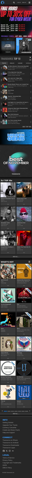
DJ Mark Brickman (13, 116)
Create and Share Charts (11, 430)
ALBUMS (20, 63)
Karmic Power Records (14, 75)
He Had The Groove (6, 377)
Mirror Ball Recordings (14, 123)
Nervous (10, 105)
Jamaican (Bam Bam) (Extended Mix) (18, 108)
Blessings (19, 352)
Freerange (10, 93)
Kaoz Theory (4, 307)
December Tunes (5, 222)
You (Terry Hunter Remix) (14, 120)
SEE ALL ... (16, 256)
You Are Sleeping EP (6, 304)
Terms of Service (8, 458)
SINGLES (12, 63)
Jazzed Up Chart (21, 222)
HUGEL (10, 109)
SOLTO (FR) (15, 109)
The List (3, 401)
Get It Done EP (4, 280)
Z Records (10, 87)
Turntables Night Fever (6, 379)
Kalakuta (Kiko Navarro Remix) (24, 280)
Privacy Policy (7, 460)
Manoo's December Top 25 (8, 198)
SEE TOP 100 (26, 127)
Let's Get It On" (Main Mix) (15, 78)
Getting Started (8, 422)
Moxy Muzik (4, 355)
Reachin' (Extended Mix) (14, 96)
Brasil (2, 328)
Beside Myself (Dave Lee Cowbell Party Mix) (20, 84)
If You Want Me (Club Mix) (15, 72)
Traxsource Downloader (11, 445)
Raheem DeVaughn (13, 122)
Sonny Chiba (11, 67)
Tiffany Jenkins (18, 79)
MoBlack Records (12, 111)
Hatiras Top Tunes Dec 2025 (24, 247)
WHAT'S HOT (7, 262)
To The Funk (20, 377)
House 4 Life (11, 69)
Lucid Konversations (20, 67)
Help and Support (9, 432)
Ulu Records (20, 404)
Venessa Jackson (23, 116)
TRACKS (4, 63)
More (18, 328)
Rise (18, 304)
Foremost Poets (12, 85)
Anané (16, 103)
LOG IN (19, 2)
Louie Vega (11, 103)
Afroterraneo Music (22, 283)
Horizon (19, 401)
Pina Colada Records (6, 404)
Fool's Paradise (12, 99)
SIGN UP (24, 2)
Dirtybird (3, 331)
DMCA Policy (7, 468)
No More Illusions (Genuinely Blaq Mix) (18, 66)
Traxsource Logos (9, 448)
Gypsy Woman (4, 352)
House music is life (22, 198)
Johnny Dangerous (22, 85)
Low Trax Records (21, 379)
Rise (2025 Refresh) (13, 114)
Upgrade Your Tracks (10, 425)
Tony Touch (22, 103)
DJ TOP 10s (6, 180)
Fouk (9, 91)
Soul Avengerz (12, 97)
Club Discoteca (12, 117)
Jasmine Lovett (20, 73)
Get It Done (11, 90)
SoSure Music (20, 331)
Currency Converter (9, 427)
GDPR (5, 465)
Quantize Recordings (22, 307)
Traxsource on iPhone (10, 440)
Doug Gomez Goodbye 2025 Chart (8, 247)
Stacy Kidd (11, 79)
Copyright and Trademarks (12, 463)
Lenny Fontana (12, 73)
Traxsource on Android (10, 443)
